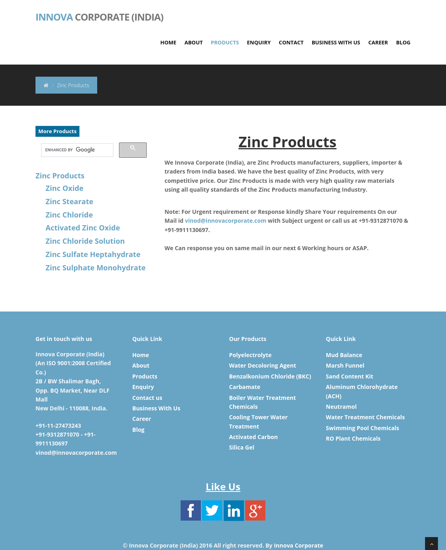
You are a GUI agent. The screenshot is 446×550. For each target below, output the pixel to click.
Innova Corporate (298, 545)
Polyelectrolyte (250, 355)
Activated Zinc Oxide (83, 227)
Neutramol (341, 406)
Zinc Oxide (64, 188)
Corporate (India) (99, 16)
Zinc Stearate (69, 201)
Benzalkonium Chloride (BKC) (270, 376)
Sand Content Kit (349, 376)
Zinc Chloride (69, 215)
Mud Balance (344, 355)
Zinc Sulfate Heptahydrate (93, 254)
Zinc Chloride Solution (85, 241)
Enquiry (259, 42)
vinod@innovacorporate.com (226, 220)
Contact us (147, 398)
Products (225, 42)
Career (378, 42)
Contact (291, 42)
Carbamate (245, 387)
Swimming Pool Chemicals (362, 428)
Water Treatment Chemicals (365, 417)
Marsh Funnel (345, 365)
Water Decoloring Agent (262, 365)
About (193, 42)
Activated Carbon (253, 437)
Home (168, 42)
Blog (403, 42)
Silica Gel (241, 447)
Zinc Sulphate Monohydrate (96, 267)
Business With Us (336, 42)
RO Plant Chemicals (353, 438)
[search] (76, 150)
